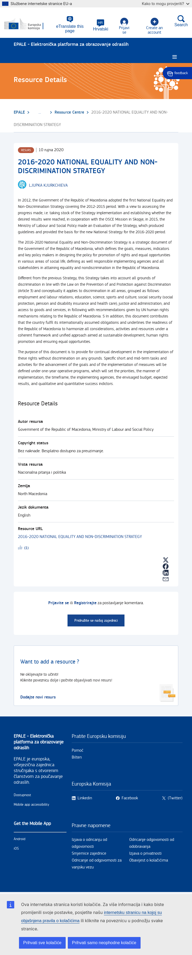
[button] (100, 25)
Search (181, 21)
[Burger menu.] (174, 57)
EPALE (19, 112)
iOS (16, 849)
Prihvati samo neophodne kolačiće (104, 942)
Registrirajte (85, 603)
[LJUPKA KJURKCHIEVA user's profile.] (48, 185)
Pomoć (77, 750)
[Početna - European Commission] (28, 24)
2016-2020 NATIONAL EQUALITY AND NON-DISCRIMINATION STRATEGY (80, 537)
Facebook (130, 798)
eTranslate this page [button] (70, 28)
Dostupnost (22, 795)
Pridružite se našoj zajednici (96, 620)
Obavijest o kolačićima (148, 860)
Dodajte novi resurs (38, 697)
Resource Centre (69, 112)
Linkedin (85, 798)
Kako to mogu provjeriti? (165, 3)
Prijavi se (124, 26)
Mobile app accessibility (31, 805)
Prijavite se (58, 603)
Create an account (154, 26)
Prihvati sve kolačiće (42, 942)
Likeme (21, 548)
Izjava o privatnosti (145, 853)
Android (19, 839)
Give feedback (177, 73)
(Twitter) (175, 798)
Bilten (77, 757)
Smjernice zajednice (89, 853)
